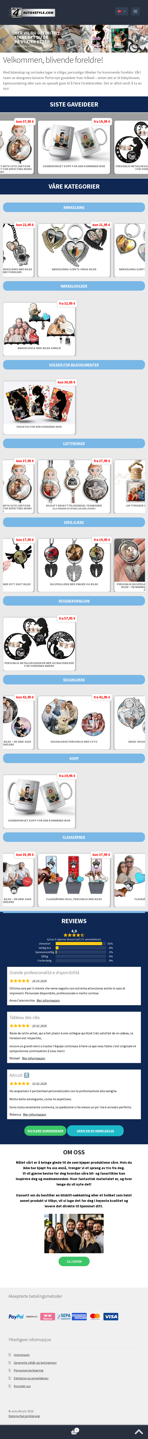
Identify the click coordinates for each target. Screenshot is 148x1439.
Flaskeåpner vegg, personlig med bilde (74, 899)
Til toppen (74, 1261)
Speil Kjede (74, 522)
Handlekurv (39, 1429)
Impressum (22, 1355)
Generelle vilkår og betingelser (35, 1363)
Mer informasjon (48, 1000)
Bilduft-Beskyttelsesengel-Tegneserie (74, 507)
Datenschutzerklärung (24, 1416)
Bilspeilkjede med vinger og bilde (74, 584)
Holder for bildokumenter (74, 364)
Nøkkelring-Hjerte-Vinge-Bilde (74, 269)
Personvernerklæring (29, 1370)
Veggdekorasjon (74, 601)
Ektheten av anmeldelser (31, 1378)
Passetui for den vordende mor (39, 427)
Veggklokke (74, 679)
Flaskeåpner (74, 837)
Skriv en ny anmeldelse (95, 1131)
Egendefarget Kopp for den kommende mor (74, 166)
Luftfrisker (74, 443)
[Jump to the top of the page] (139, 1430)
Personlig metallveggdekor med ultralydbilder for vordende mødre (39, 664)
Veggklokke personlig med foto (74, 741)
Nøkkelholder (74, 286)
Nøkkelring (74, 207)
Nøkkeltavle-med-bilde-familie (39, 348)
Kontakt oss (22, 1386)
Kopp (74, 758)
